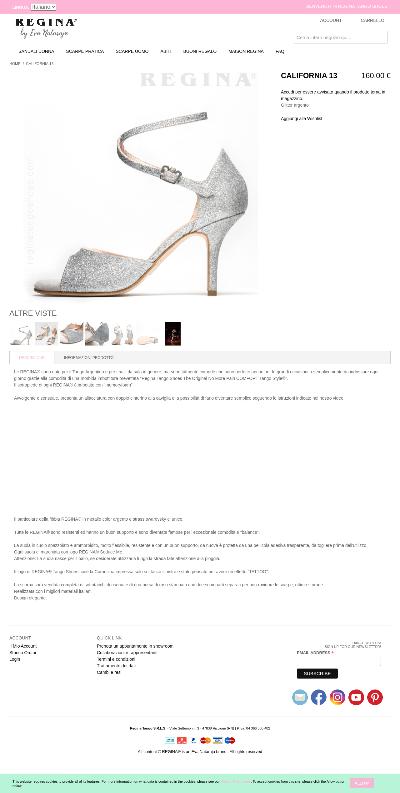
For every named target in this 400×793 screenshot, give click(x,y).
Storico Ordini (22, 652)
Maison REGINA (246, 51)
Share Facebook (335, 119)
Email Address (315, 653)
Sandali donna (36, 51)
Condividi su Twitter (348, 119)
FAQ (280, 51)
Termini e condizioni (116, 659)
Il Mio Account (23, 646)
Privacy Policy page (236, 781)
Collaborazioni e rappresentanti (127, 652)
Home (15, 64)
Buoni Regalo (200, 51)
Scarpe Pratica (85, 51)
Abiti (165, 51)
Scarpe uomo (132, 51)
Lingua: (20, 7)
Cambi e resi (109, 672)
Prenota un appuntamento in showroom (135, 646)
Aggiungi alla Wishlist (301, 118)
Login (14, 659)
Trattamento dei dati (116, 665)
